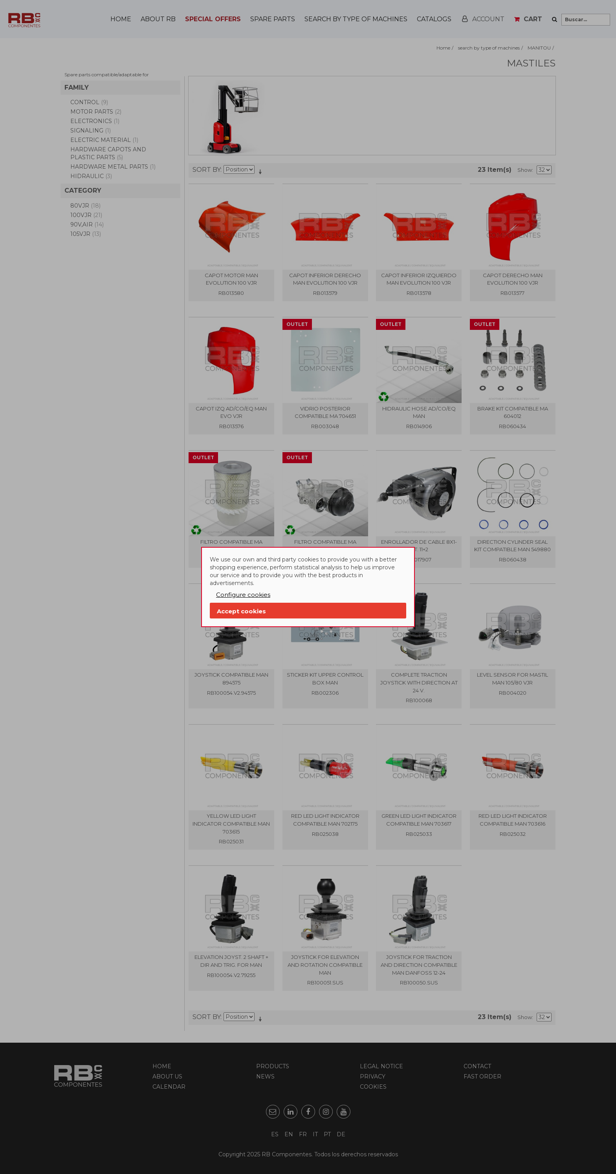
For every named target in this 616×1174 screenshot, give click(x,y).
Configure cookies (243, 594)
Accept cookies (241, 611)
